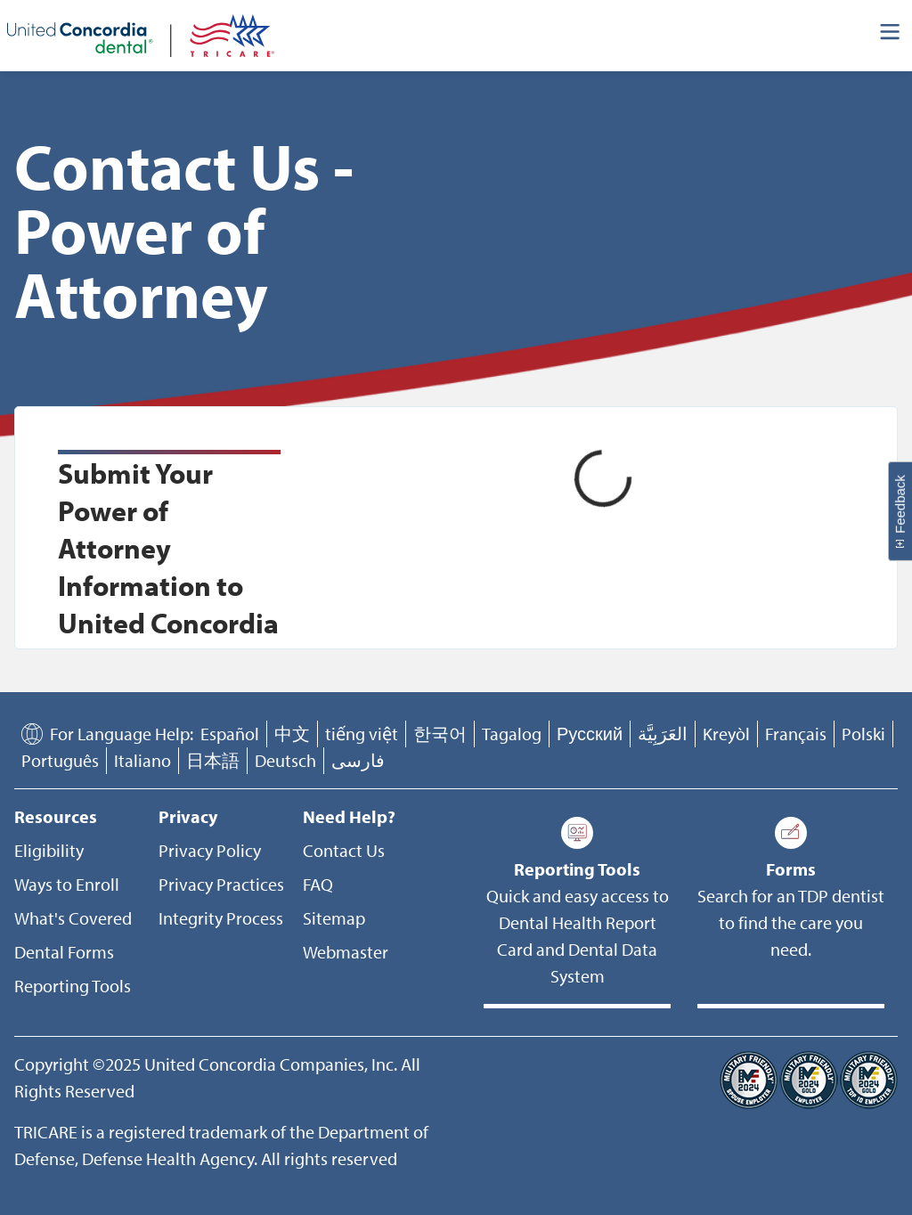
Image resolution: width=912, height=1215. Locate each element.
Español (229, 733)
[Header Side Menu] (890, 35)
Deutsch (285, 760)
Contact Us (344, 850)
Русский (590, 733)
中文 (292, 733)
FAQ (318, 884)
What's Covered (73, 918)
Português (60, 760)
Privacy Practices (221, 884)
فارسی (358, 760)
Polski (863, 733)
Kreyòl (726, 733)
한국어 (440, 733)
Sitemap (334, 918)
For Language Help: (121, 733)
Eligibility (49, 850)
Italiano (142, 760)
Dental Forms (64, 952)
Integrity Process (221, 918)
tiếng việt (361, 733)
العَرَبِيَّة (663, 733)
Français (795, 733)
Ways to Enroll (66, 884)
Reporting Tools (72, 985)
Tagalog (512, 733)
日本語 (213, 760)
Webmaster (345, 952)
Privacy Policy (210, 850)
